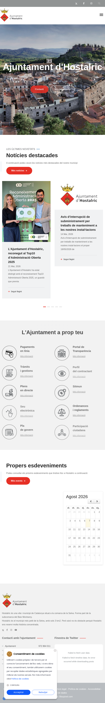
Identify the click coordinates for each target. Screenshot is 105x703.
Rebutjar (43, 692)
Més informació (62, 101)
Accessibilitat (94, 689)
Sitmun (77, 388)
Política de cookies (77, 689)
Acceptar (19, 692)
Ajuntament (28, 646)
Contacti (39, 101)
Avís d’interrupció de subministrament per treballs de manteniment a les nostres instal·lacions (79, 223)
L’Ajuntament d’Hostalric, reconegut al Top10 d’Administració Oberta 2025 (26, 255)
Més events (18, 481)
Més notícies (19, 170)
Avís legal (61, 689)
